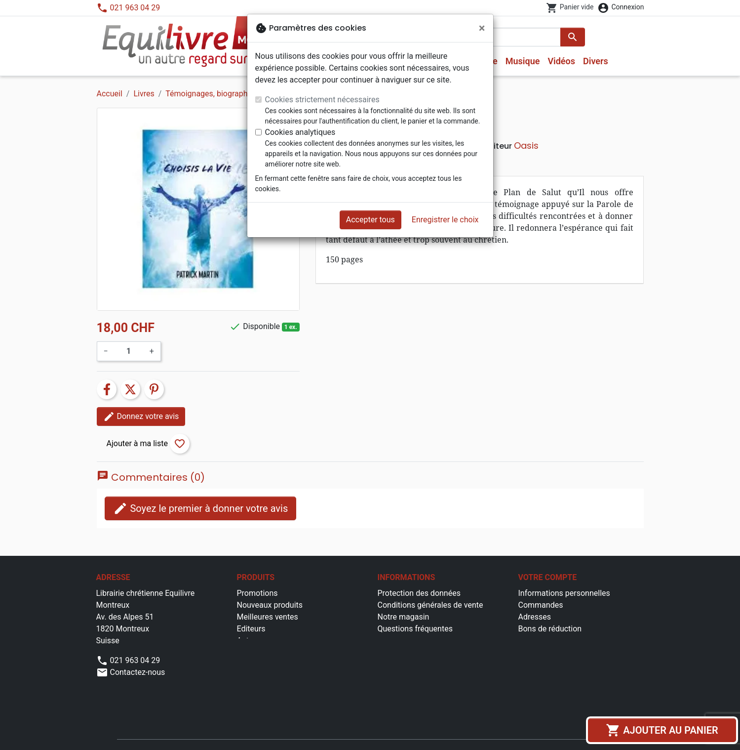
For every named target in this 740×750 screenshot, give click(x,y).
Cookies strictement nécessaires (322, 99)
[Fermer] (482, 28)
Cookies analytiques (300, 132)
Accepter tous (370, 219)
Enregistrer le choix (445, 219)
